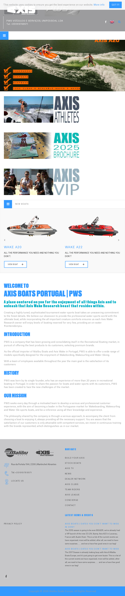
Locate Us (17, 481)
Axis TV (69, 468)
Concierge (71, 500)
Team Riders (72, 489)
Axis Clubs (71, 484)
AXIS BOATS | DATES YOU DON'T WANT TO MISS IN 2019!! (92, 525)
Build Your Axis (75, 458)
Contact (70, 505)
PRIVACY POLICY (13, 524)
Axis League (72, 495)
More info (99, 3)
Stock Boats (73, 463)
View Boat (15, 264)
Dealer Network (75, 479)
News (68, 474)
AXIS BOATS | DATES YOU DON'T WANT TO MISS (92, 549)
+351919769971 (19, 24)
